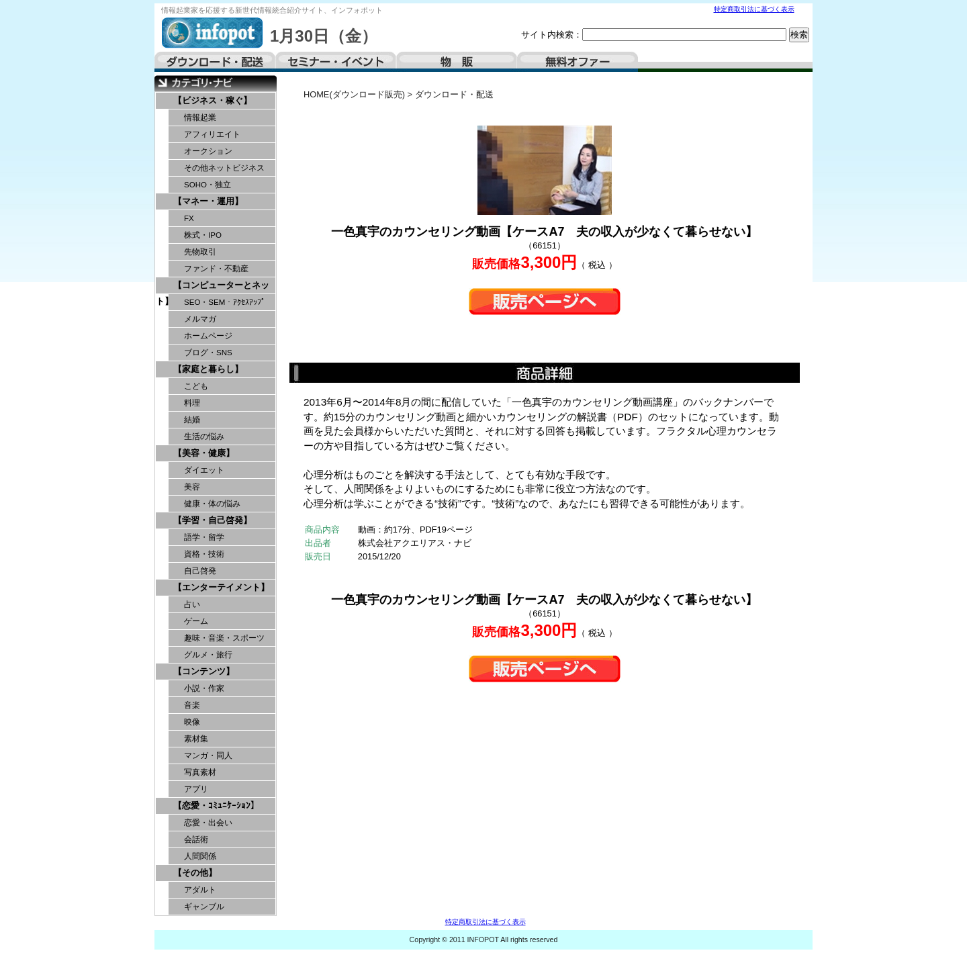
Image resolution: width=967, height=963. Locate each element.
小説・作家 (204, 688)
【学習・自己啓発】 (212, 520)
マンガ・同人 (208, 755)
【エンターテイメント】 (221, 587)
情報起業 (200, 117)
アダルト (200, 890)
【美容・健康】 (203, 453)
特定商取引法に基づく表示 (754, 9)
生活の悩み (204, 436)
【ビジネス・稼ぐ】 (212, 100)
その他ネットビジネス (224, 168)
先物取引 (200, 252)
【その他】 (195, 873)
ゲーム (196, 621)
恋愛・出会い (208, 823)
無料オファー (577, 62)
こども (196, 386)
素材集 (196, 739)
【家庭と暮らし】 (208, 369)
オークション (208, 151)
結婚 (192, 420)
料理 (192, 403)
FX (189, 218)
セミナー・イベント (335, 62)
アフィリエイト (212, 134)
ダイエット (204, 470)
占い (192, 604)
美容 (192, 487)
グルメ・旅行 (208, 655)
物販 (456, 62)
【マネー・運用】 (208, 201)
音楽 (192, 705)
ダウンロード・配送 (214, 62)
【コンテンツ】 (203, 671)
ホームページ (208, 336)
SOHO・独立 (207, 185)
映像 (192, 722)
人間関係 (200, 856)
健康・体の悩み (212, 504)
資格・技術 (204, 554)
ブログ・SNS (208, 353)
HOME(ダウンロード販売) (354, 94)
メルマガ (200, 319)
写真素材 (200, 772)
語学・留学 (204, 537)
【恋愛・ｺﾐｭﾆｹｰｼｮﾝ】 (216, 805)
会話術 (196, 839)
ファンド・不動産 (216, 269)
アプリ (196, 789)
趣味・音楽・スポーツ (224, 638)
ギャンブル (204, 907)
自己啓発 (200, 571)
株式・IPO (203, 235)
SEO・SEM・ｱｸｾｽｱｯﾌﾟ (224, 302)
